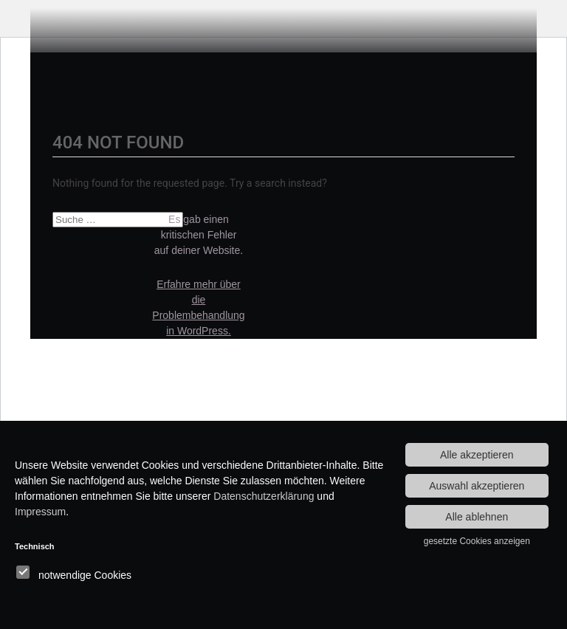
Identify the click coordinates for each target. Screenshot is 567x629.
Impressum (40, 512)
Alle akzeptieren (477, 455)
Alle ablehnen (476, 517)
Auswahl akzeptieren (476, 486)
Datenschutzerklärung (263, 496)
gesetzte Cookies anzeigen (477, 541)
